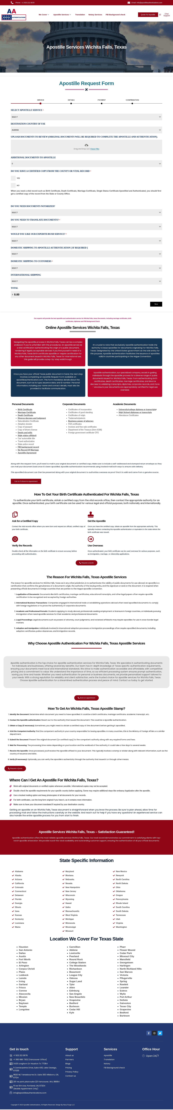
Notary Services (95, 15)
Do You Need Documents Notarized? (33, 206)
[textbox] (84, 117)
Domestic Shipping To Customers (32, 261)
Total (14, 288)
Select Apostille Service (27, 110)
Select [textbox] (15, 212)
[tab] (40, 101)
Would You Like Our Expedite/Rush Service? (39, 234)
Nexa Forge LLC (69, 1105)
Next (156, 304)
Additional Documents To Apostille (33, 158)
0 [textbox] (12, 164)
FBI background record (28, 447)
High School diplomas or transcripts (135, 413)
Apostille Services (62, 15)
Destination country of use (28, 124)
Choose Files (94, 149)
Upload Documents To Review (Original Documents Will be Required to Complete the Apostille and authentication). (84, 137)
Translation (80, 15)
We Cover (44, 15)
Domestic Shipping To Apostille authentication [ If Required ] (49, 248)
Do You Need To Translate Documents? (35, 220)
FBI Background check (115, 15)
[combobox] (86, 117)
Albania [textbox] (15, 130)
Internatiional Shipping (26, 275)
